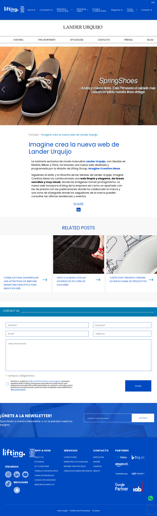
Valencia (97, 466)
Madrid (96, 461)
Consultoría (46, 10)
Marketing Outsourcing (64, 10)
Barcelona (98, 457)
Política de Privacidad (80, 510)
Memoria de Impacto (45, 484)
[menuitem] (153, 2)
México (96, 471)
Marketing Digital (82, 10)
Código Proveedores (45, 480)
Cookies (96, 510)
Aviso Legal (62, 510)
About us (39, 457)
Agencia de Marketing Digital (78, 471)
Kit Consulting (42, 466)
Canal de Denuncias (44, 475)
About (31, 10)
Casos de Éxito (132, 10)
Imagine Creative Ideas (99, 10)
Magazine (117, 10)
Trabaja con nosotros (46, 471)
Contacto (146, 10)
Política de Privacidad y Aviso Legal (43, 381)
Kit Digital (39, 461)
